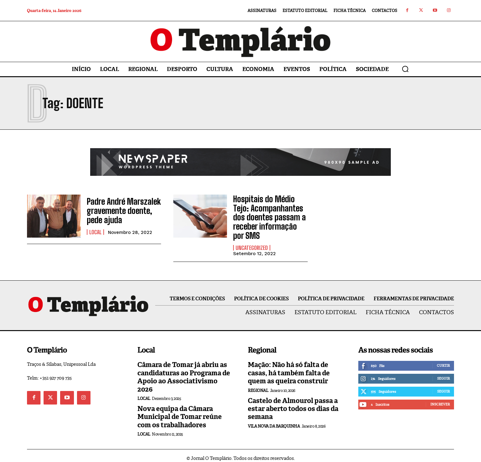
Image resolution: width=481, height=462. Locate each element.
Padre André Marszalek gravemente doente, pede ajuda (120, 210)
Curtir (443, 360)
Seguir (443, 373)
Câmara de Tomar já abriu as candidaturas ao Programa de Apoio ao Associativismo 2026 (183, 371)
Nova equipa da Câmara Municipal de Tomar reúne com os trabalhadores (179, 411)
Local (95, 230)
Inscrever (440, 399)
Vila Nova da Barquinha (274, 420)
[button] (405, 68)
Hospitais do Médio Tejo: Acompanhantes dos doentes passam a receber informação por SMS (268, 214)
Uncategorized (252, 242)
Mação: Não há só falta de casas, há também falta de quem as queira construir (289, 367)
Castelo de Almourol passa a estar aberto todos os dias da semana (293, 403)
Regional (258, 385)
